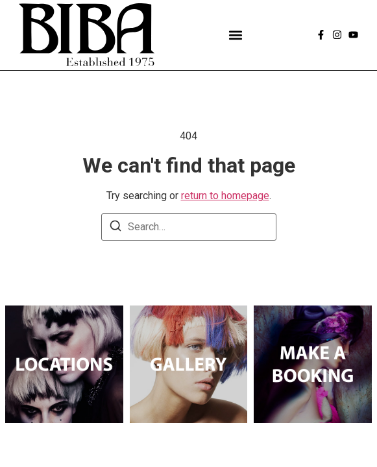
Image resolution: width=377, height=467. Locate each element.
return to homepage (225, 195)
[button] (235, 34)
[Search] (115, 228)
